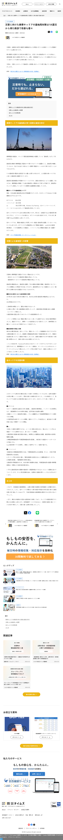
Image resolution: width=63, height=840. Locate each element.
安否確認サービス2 (7, 815)
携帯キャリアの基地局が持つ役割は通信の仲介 (21, 107)
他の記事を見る (31, 694)
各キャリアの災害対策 (14, 113)
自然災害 (44, 11)
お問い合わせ (37, 774)
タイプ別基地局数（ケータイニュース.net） (23, 235)
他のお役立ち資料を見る (31, 746)
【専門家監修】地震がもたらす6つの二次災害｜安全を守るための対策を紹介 (31, 607)
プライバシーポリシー (31, 828)
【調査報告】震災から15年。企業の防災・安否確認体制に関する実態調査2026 (45, 657)
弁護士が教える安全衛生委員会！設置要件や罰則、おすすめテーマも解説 (31, 589)
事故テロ (52, 11)
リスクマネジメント (7, 11)
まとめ (10, 115)
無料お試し (20, 774)
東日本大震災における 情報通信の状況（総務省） (25, 71)
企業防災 (25, 11)
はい (1, 839)
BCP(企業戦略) (35, 11)
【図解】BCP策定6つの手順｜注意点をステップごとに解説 (28, 598)
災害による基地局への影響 (16, 110)
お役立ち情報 (51, 4)
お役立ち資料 (25, 810)
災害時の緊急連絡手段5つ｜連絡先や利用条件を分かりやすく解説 (17, 657)
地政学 (59, 11)
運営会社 (20, 828)
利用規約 (42, 828)
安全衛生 (18, 11)
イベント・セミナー (39, 4)
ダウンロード (17, 737)
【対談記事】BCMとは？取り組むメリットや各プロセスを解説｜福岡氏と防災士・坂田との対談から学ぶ (37, 580)
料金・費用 (29, 815)
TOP (4, 15)
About (27, 4)
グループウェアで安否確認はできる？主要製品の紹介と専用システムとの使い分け (16, 683)
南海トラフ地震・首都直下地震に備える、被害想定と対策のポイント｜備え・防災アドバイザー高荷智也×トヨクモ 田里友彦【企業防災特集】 (37, 572)
